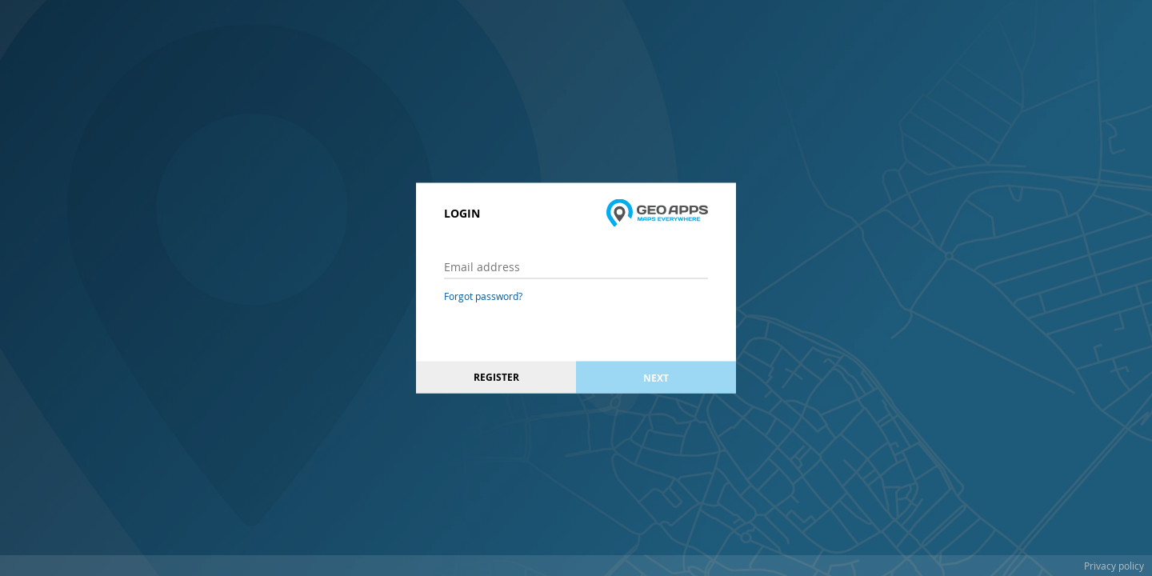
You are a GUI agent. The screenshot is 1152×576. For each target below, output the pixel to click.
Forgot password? (483, 296)
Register (496, 377)
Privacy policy (1114, 565)
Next (656, 377)
